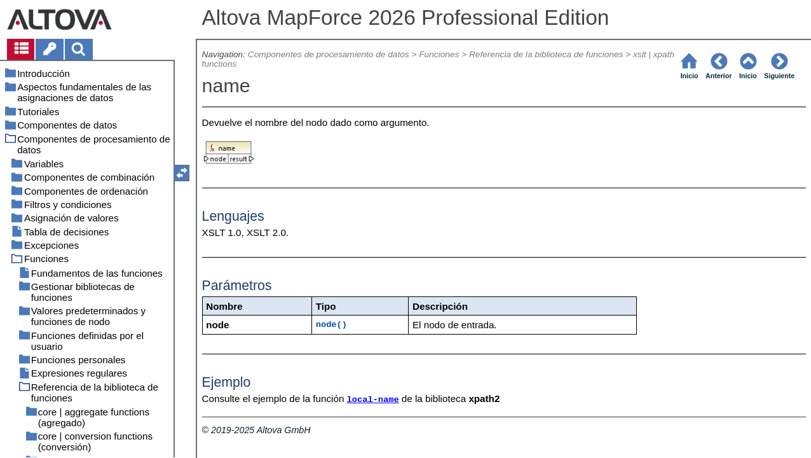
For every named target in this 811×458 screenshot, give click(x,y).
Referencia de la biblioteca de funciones (546, 54)
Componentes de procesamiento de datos (328, 54)
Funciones (439, 54)
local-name (373, 400)
